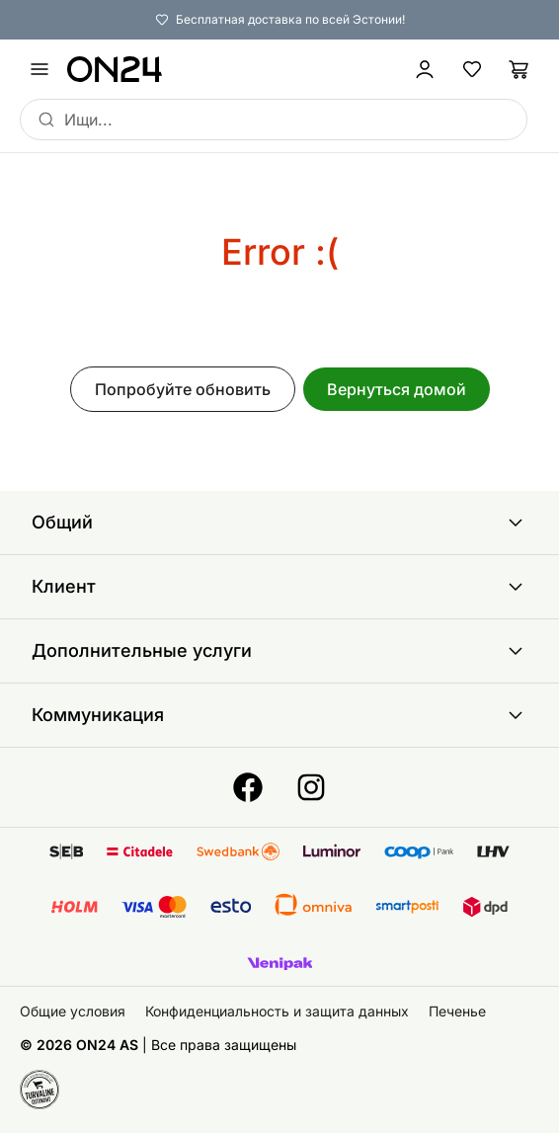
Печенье (457, 1011)
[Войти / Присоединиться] (424, 69)
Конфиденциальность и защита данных (277, 1011)
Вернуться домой (396, 389)
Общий (279, 522)
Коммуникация (279, 715)
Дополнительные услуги (279, 651)
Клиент (279, 587)
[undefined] (39, 69)
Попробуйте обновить (183, 389)
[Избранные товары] (472, 69)
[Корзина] (519, 69)
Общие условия (72, 1011)
